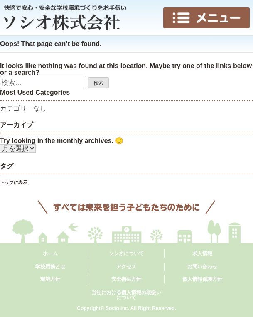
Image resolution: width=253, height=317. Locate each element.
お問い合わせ (202, 267)
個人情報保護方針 (202, 279)
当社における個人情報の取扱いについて (126, 295)
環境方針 (50, 279)
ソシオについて (126, 253)
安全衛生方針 (126, 279)
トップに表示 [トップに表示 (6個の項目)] (13, 182)
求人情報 (202, 253)
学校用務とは (50, 267)
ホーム (50, 253)
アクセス (126, 267)
